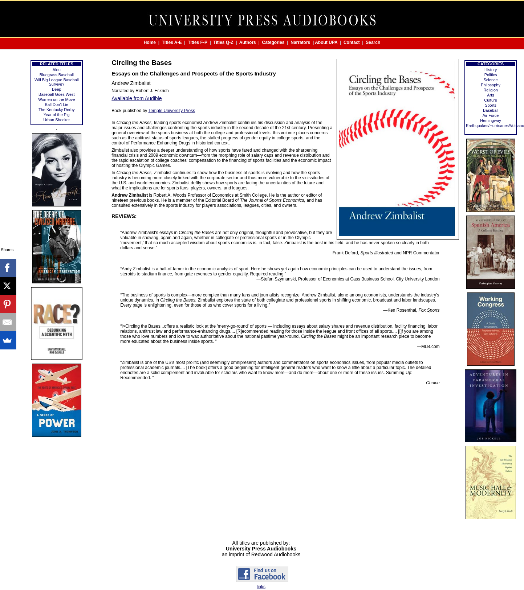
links (261, 586)
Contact (352, 42)
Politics (490, 75)
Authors (247, 42)
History (490, 69)
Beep (56, 89)
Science (490, 80)
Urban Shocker (56, 120)
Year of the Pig (57, 114)
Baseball (490, 110)
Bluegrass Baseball (57, 75)
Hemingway (490, 120)
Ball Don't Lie (56, 104)
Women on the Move (56, 99)
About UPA (326, 42)
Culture (490, 100)
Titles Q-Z (223, 42)
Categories (273, 42)
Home (150, 42)
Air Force (491, 115)
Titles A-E (172, 42)
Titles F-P (197, 42)
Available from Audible (136, 98)
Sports (490, 105)
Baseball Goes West (56, 94)
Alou (57, 69)
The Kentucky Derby (56, 109)
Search (373, 42)
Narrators (300, 42)
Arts (490, 95)
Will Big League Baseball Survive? (56, 82)
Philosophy (490, 85)
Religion (490, 90)
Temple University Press (171, 110)
